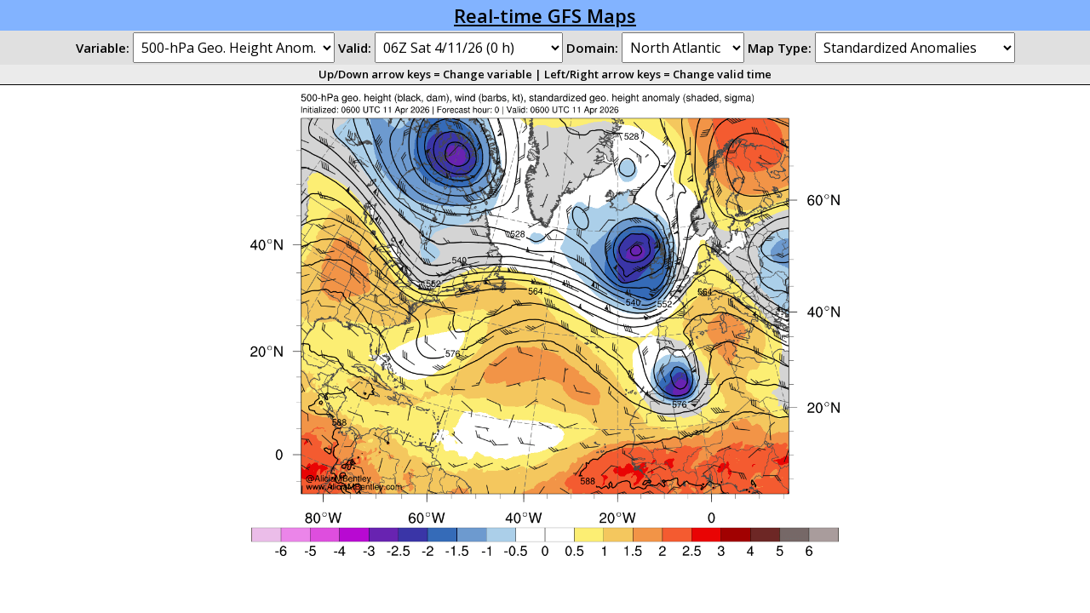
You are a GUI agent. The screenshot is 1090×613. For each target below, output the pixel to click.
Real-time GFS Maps (545, 15)
